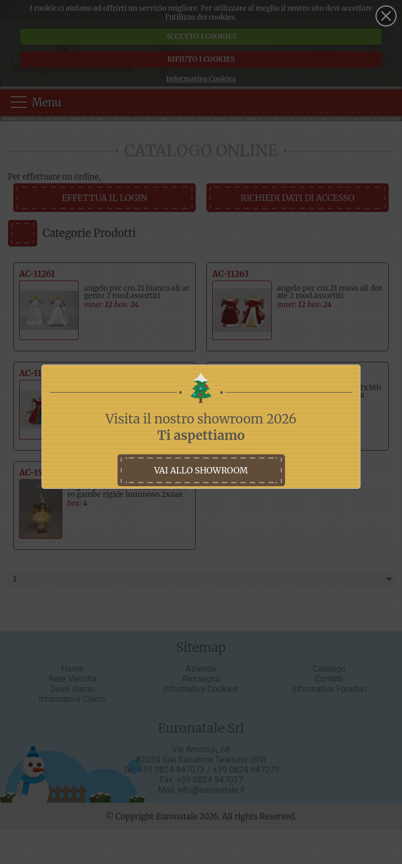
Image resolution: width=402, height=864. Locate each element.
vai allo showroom (201, 470)
